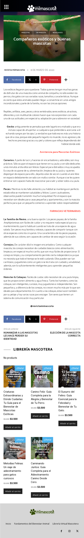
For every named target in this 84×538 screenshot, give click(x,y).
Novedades (58, 33)
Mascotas (25, 33)
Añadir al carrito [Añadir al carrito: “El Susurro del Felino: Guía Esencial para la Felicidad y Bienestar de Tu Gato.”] (67, 423)
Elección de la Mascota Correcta (65, 334)
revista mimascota (14, 70)
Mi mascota (41, 33)
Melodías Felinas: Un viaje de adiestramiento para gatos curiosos (13, 471)
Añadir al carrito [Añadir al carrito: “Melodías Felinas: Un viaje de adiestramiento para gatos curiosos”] (13, 491)
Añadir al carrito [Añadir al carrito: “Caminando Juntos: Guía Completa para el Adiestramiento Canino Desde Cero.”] (40, 495)
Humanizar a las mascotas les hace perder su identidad (21, 336)
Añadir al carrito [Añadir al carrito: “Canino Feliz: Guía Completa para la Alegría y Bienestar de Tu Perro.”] (40, 416)
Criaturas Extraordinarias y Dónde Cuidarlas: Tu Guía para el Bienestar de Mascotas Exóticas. (13, 403)
